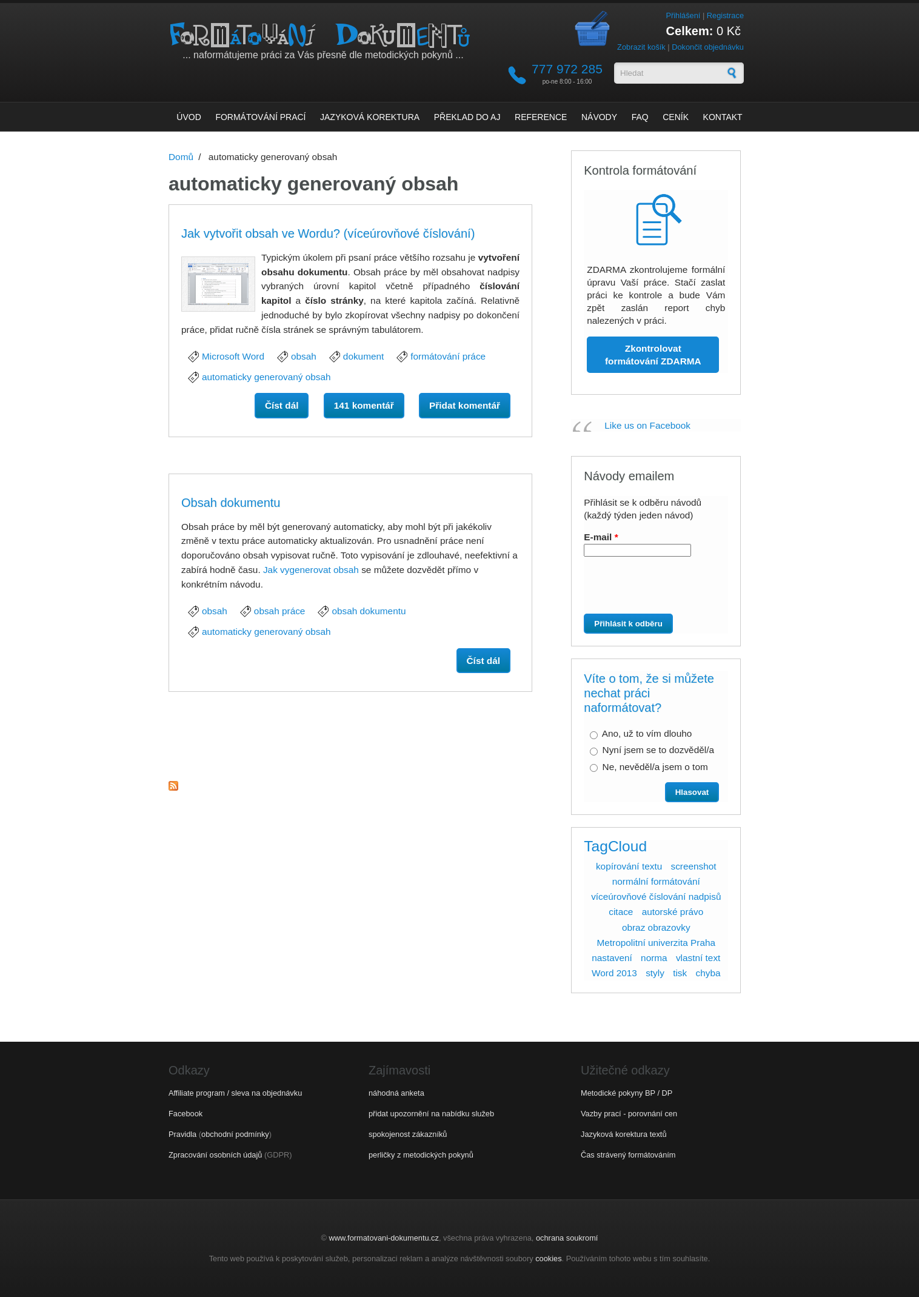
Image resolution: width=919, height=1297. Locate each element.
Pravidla (182, 1134)
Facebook (185, 1113)
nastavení (612, 958)
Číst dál (287, 404)
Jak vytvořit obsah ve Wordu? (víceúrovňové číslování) (328, 233)
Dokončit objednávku (708, 47)
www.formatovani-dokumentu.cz (384, 1237)
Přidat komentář (464, 405)
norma (654, 958)
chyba (708, 973)
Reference (541, 117)
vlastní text (698, 958)
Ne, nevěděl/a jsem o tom (655, 767)
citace (621, 912)
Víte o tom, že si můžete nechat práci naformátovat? (649, 693)
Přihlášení (683, 15)
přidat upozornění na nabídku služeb (431, 1113)
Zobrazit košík (641, 47)
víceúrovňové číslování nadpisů (656, 896)
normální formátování (656, 881)
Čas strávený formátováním (628, 1154)
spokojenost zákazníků (408, 1134)
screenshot (694, 866)
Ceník (676, 117)
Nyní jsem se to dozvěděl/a (658, 750)
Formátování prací (260, 117)
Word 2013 (614, 973)
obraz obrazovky (656, 927)
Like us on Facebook (647, 425)
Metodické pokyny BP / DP (626, 1093)
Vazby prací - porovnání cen (629, 1113)
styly (655, 973)
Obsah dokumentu (230, 502)
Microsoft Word (233, 356)
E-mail (601, 537)
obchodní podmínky (235, 1134)
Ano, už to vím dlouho (647, 733)
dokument (363, 356)
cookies (548, 1258)
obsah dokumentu (369, 611)
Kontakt (723, 117)
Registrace (725, 15)
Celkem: (689, 31)
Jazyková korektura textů (624, 1134)
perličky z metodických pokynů (421, 1154)
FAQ (640, 117)
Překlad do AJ (467, 117)
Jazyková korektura (369, 117)
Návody (599, 117)
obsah (303, 356)
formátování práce (448, 356)
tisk (680, 973)
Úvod (188, 117)
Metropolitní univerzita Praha (656, 942)
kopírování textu (629, 866)
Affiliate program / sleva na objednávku (235, 1093)
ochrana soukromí (567, 1237)
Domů (181, 157)
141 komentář (364, 405)
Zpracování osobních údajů (215, 1154)
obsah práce (280, 611)
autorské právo (673, 912)
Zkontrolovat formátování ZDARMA (653, 354)
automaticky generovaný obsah (266, 377)
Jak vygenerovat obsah (311, 570)
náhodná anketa (396, 1093)
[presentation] (652, 590)
